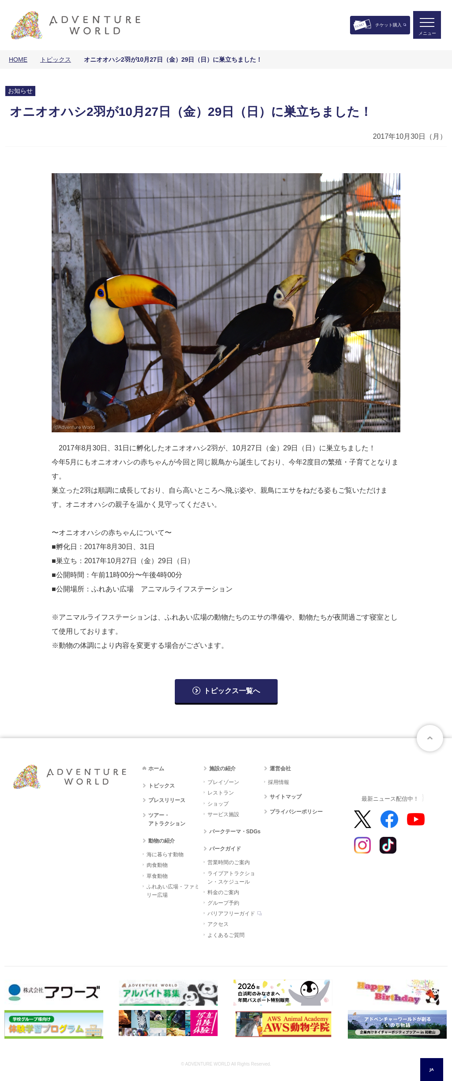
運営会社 (280, 768)
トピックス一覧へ (231, 691)
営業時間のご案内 (228, 862)
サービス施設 (223, 814)
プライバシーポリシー (296, 812)
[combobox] (431, 1069)
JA (431, 1069)
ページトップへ (430, 738)
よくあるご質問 (226, 935)
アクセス (218, 924)
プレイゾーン (223, 782)
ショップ (218, 804)
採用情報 (278, 782)
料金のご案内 (223, 892)
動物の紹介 (161, 841)
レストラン (220, 793)
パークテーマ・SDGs (235, 831)
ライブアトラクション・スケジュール (231, 877)
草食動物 (157, 876)
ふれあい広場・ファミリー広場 (173, 891)
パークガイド (225, 849)
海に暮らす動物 (165, 854)
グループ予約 (223, 903)
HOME (18, 59)
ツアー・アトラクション (166, 819)
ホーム (156, 768)
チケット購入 (388, 24)
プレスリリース (166, 800)
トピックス (55, 59)
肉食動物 (157, 865)
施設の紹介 (222, 768)
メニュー (427, 33)
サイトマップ (285, 797)
